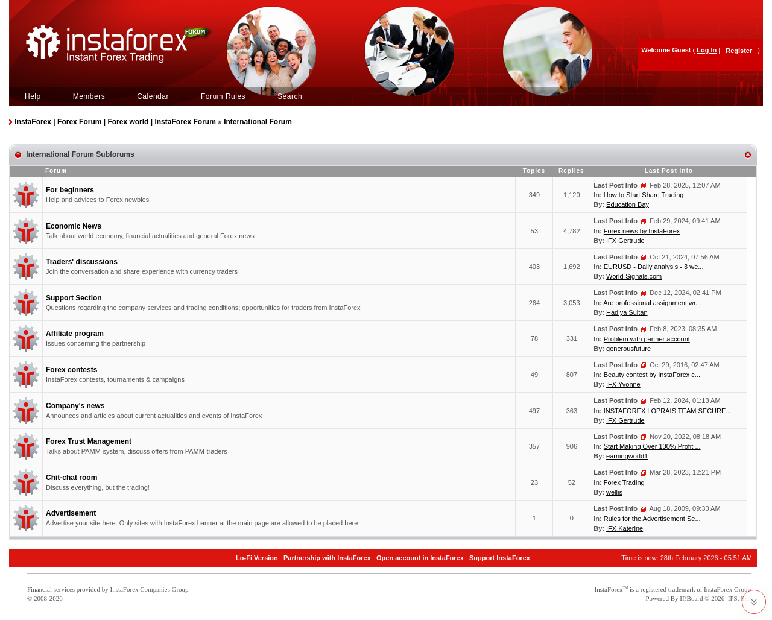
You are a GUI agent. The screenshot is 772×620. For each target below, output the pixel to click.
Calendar (153, 96)
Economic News (73, 226)
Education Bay (627, 204)
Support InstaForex (499, 557)
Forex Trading (624, 482)
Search (289, 96)
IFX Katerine (624, 528)
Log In (707, 50)
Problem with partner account (647, 339)
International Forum (258, 122)
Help (33, 96)
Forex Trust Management (88, 441)
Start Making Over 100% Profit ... (652, 446)
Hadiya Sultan (627, 312)
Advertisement (71, 513)
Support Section (74, 298)
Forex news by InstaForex (642, 231)
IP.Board (691, 598)
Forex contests (71, 369)
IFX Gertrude (625, 240)
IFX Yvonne (623, 384)
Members (89, 96)
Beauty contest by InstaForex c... (652, 374)
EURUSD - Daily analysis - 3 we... (654, 266)
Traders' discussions (82, 262)
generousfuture (628, 348)
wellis (614, 492)
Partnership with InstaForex (327, 557)
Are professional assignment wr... (652, 302)
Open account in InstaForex (420, 557)
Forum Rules (223, 96)
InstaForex (609, 589)
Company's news (75, 406)
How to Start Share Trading (644, 194)
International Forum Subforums (80, 154)
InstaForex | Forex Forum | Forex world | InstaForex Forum (114, 122)
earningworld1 (627, 456)
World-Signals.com (634, 276)
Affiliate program (75, 333)
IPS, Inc (738, 598)
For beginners (70, 190)
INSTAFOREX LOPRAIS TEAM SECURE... (668, 410)
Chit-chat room (71, 477)
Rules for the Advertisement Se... (652, 518)
